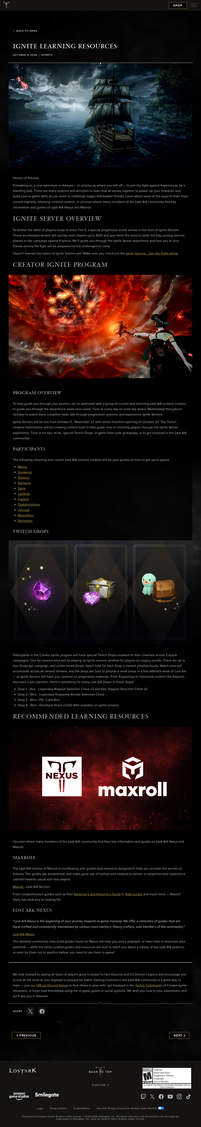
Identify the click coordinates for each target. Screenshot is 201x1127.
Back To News (25, 31)
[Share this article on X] (30, 1011)
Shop (178, 5)
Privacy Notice (58, 1108)
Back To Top (100, 1072)
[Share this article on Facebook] (42, 1011)
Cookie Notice (81, 1108)
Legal (40, 1108)
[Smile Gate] (47, 1097)
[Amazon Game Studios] (19, 1097)
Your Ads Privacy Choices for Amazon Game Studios (130, 1108)
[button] (100, 115)
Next (179, 1035)
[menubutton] (194, 5)
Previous (26, 1035)
